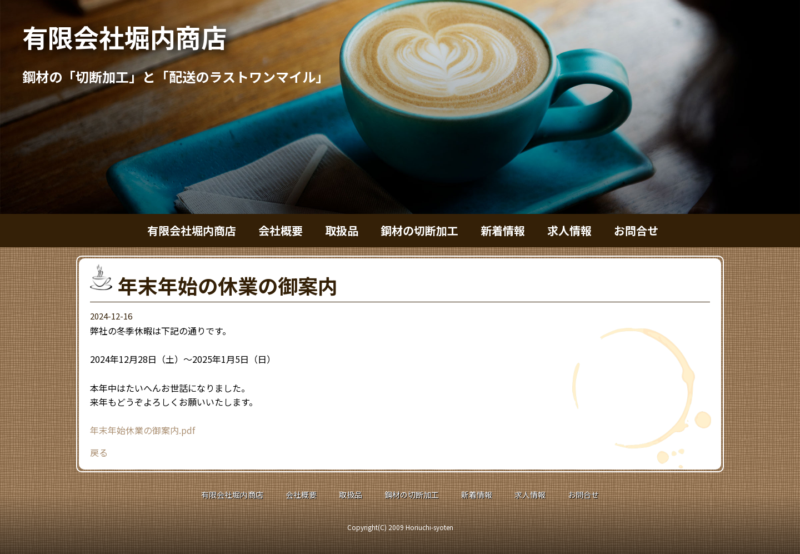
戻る (99, 452)
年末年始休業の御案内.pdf (142, 430)
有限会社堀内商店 (124, 36)
